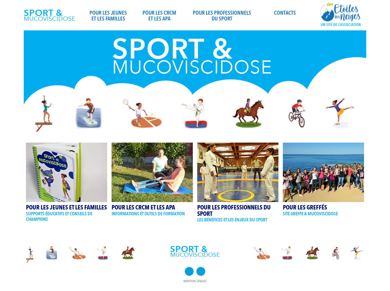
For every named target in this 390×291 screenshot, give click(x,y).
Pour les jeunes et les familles (108, 15)
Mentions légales (195, 281)
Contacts (285, 13)
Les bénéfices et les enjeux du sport (232, 220)
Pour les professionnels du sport (222, 15)
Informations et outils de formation (148, 214)
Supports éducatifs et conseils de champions (59, 217)
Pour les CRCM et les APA (159, 15)
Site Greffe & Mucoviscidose (310, 214)
